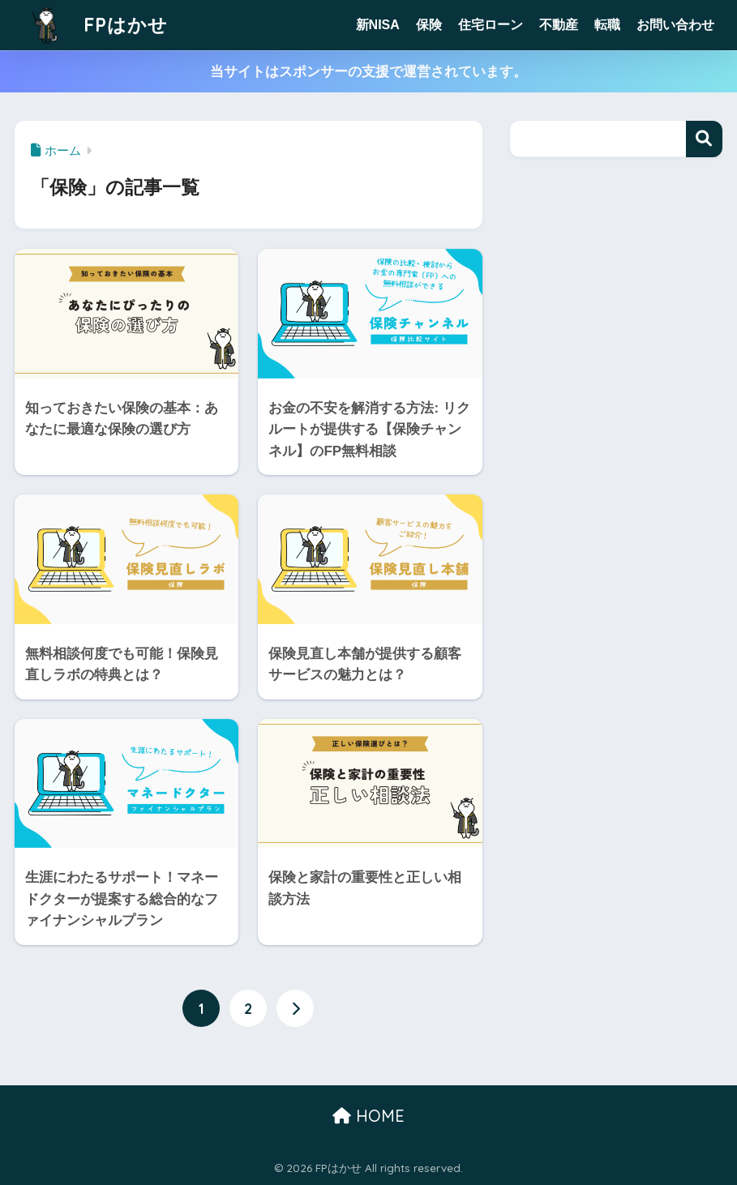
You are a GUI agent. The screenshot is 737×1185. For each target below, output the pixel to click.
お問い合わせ (675, 25)
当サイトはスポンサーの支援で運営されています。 (368, 71)
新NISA (378, 25)
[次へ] (295, 1008)
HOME (368, 1116)
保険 (429, 25)
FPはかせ (93, 24)
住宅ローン (490, 25)
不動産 (558, 25)
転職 (607, 25)
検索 (704, 139)
